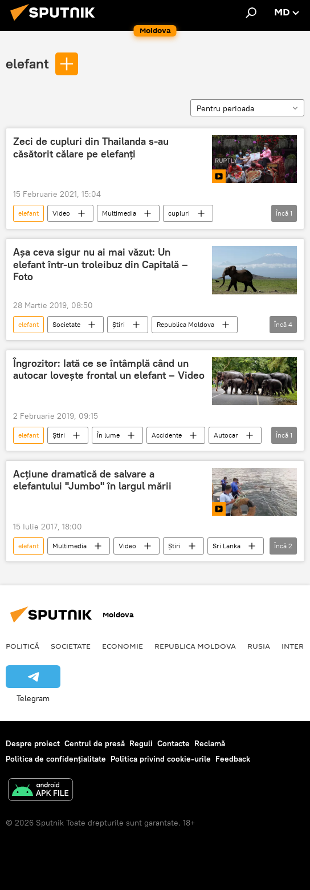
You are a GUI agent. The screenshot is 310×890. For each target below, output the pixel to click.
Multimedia (119, 213)
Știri (118, 324)
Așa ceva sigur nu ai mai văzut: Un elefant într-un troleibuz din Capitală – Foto (100, 264)
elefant (27, 63)
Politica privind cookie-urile (161, 759)
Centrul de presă (94, 743)
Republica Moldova (185, 324)
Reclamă (209, 743)
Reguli (141, 743)
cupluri (179, 213)
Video (61, 213)
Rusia (258, 646)
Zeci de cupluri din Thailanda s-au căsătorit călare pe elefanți (91, 147)
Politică (22, 646)
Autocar (226, 435)
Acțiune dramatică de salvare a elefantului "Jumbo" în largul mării (92, 480)
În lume (108, 435)
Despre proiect (33, 743)
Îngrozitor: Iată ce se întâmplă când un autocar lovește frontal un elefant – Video (109, 369)
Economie (122, 646)
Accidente (167, 435)
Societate (66, 324)
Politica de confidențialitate (56, 759)
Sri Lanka (226, 545)
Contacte (173, 743)
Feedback (232, 759)
